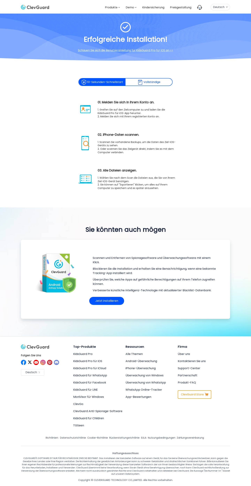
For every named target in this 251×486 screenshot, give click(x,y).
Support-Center (189, 368)
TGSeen (78, 425)
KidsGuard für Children (88, 418)
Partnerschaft (187, 375)
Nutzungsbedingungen (161, 437)
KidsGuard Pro (83, 354)
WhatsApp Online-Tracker (144, 390)
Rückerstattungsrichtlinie (124, 437)
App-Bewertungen (138, 397)
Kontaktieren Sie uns (192, 361)
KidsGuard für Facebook (89, 383)
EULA (143, 437)
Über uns (184, 354)
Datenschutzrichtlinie (73, 437)
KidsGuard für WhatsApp (90, 375)
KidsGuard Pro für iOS (87, 361)
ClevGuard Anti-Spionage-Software (97, 411)
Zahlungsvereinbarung (190, 437)
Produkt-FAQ (187, 383)
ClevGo (78, 404)
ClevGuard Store (194, 394)
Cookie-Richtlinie (97, 437)
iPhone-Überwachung (141, 368)
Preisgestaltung (180, 7)
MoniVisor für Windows (88, 397)
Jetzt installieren (106, 301)
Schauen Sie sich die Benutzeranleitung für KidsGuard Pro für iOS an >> (125, 50)
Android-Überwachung (141, 361)
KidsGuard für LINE (85, 390)
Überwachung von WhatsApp (146, 383)
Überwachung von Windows (144, 375)
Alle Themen (134, 354)
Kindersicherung (153, 7)
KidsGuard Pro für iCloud (89, 368)
